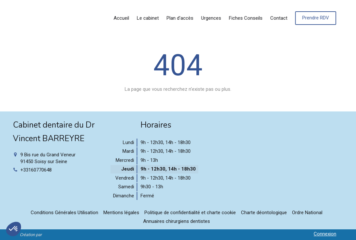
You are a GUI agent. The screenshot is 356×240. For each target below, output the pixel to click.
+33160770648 (36, 170)
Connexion (325, 234)
